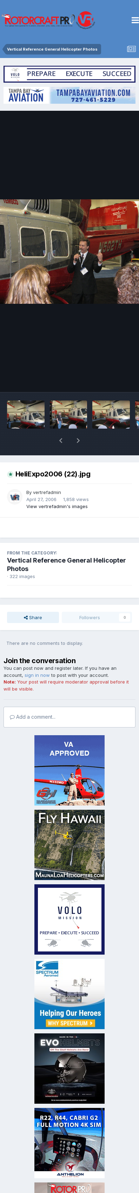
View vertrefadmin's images (57, 488)
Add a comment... (32, 698)
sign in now (37, 657)
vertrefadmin (47, 474)
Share (33, 599)
